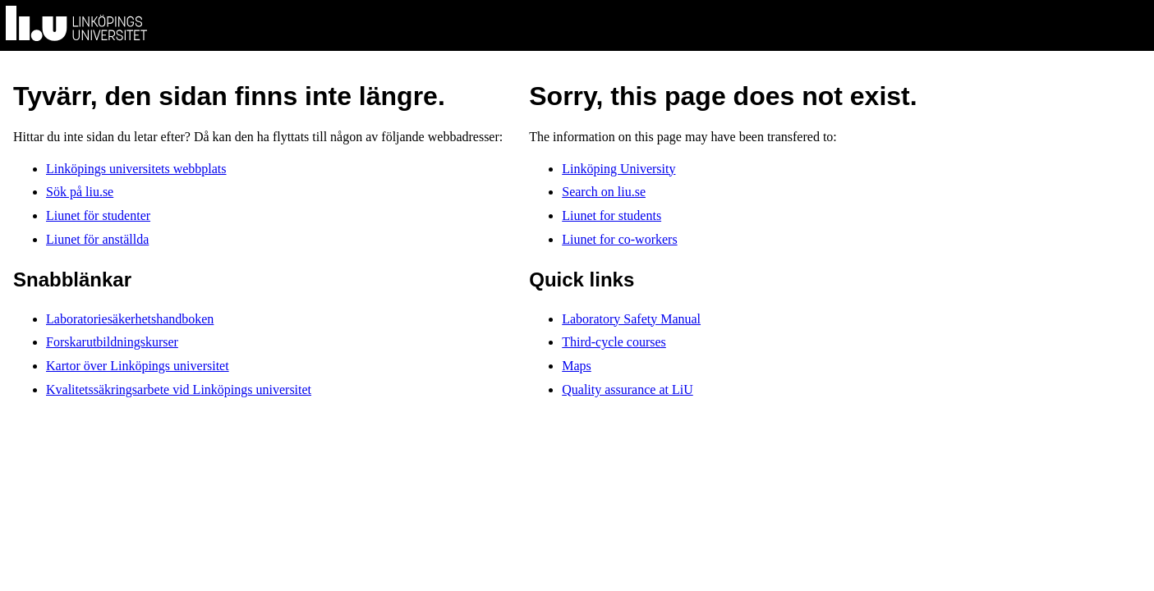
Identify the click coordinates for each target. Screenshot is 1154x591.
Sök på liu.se (79, 192)
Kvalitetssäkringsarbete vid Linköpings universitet (178, 389)
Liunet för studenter (98, 215)
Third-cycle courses (614, 342)
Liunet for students (611, 215)
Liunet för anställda (97, 239)
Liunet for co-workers (619, 239)
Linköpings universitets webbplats (136, 169)
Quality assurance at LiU (627, 389)
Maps (576, 366)
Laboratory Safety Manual (631, 319)
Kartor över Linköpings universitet (137, 366)
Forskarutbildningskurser (112, 342)
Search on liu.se (604, 192)
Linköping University (618, 169)
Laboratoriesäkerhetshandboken (130, 319)
